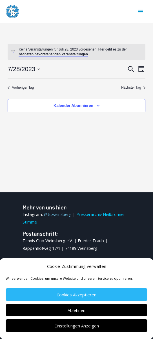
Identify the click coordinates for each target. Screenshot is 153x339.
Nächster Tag (133, 87)
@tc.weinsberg (58, 214)
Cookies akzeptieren (76, 295)
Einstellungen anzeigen (76, 326)
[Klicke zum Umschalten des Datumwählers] (24, 69)
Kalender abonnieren (73, 105)
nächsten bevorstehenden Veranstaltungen (53, 54)
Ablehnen (76, 310)
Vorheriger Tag (21, 87)
